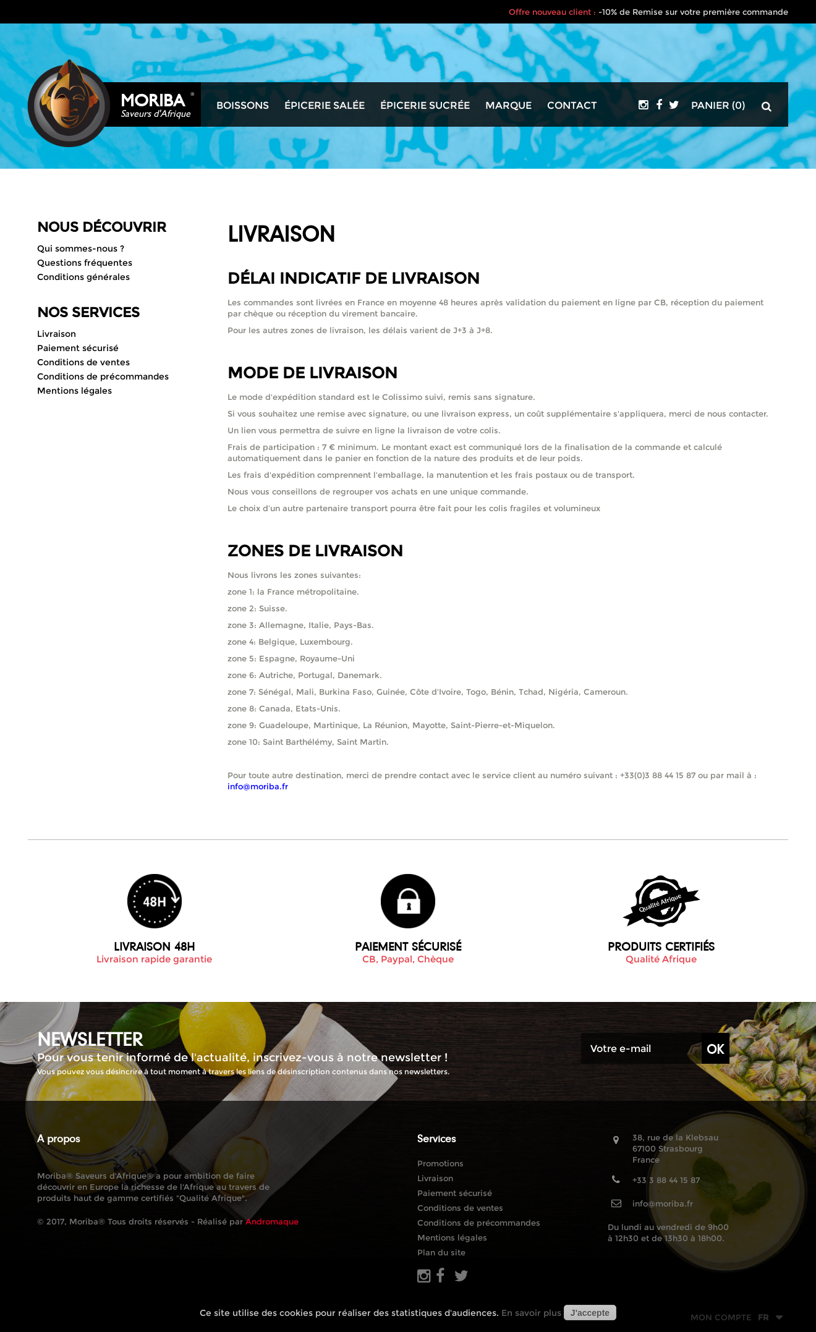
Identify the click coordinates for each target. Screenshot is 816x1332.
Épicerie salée (324, 106)
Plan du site (441, 1252)
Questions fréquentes (84, 262)
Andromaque (272, 1221)
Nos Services (88, 312)
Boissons (242, 106)
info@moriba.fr (662, 1203)
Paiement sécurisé (78, 348)
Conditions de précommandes (103, 376)
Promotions (440, 1163)
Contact (572, 106)
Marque (508, 106)
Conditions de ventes (83, 362)
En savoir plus (531, 1312)
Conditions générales (83, 276)
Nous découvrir (101, 227)
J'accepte (590, 1313)
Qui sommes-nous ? (80, 248)
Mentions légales (74, 390)
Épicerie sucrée (425, 106)
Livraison (56, 333)
